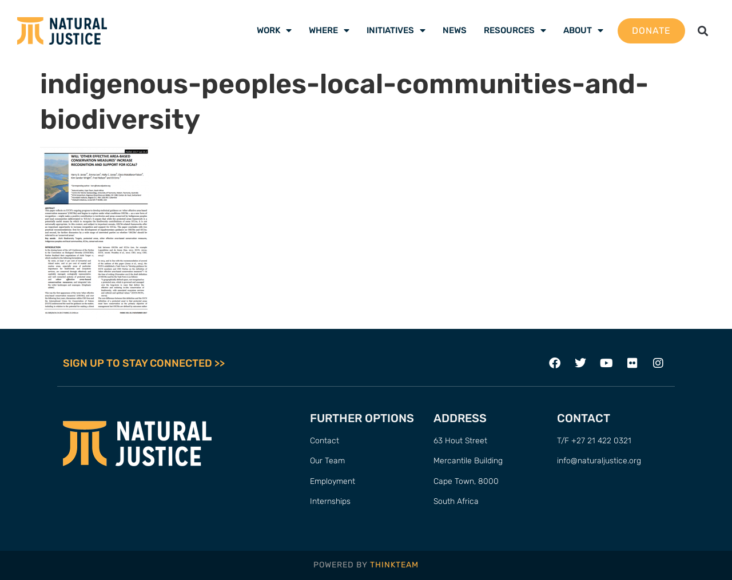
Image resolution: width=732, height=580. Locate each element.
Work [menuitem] (274, 30)
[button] (703, 30)
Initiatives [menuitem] (396, 30)
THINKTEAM (394, 565)
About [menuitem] (583, 30)
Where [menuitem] (329, 30)
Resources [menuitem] (515, 30)
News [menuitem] (455, 30)
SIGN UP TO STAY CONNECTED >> (144, 363)
